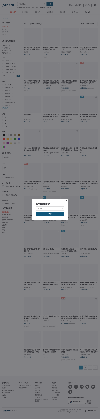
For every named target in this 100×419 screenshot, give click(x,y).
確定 (50, 214)
